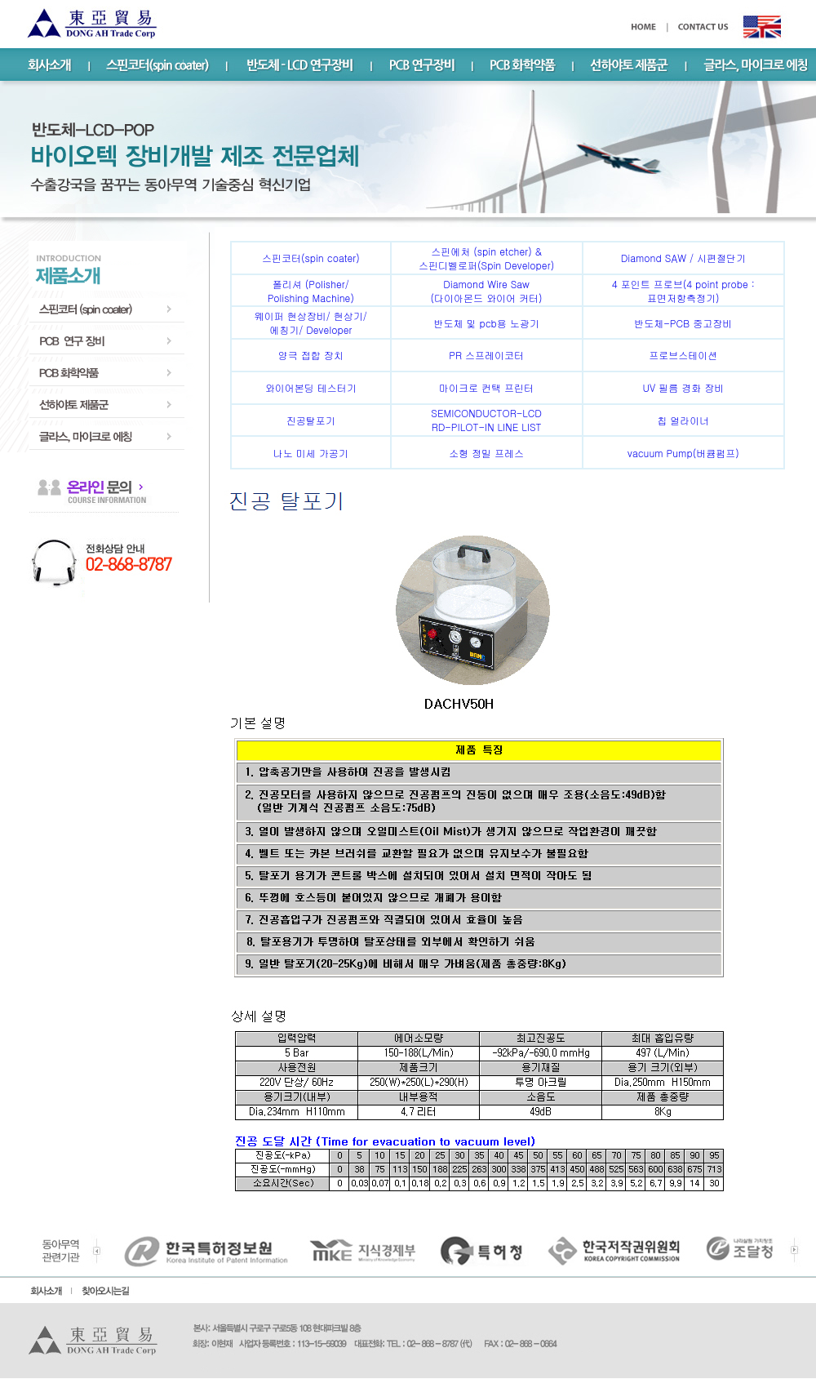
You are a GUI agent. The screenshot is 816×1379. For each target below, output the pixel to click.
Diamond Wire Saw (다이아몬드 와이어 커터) (487, 291)
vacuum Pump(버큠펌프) (683, 453)
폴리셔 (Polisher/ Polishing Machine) (311, 291)
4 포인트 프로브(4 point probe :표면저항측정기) (683, 291)
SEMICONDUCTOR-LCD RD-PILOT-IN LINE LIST (486, 420)
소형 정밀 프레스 (486, 453)
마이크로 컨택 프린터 (486, 387)
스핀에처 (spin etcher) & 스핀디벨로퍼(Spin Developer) (486, 258)
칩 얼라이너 (683, 420)
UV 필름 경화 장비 (683, 387)
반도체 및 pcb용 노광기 (486, 323)
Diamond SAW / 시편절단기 (683, 258)
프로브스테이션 (683, 355)
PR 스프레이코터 (486, 355)
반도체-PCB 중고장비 (683, 323)
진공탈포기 (310, 420)
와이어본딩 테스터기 (311, 387)
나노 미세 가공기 (310, 453)
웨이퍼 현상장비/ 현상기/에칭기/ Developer (311, 322)
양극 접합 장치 (311, 355)
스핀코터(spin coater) (311, 258)
